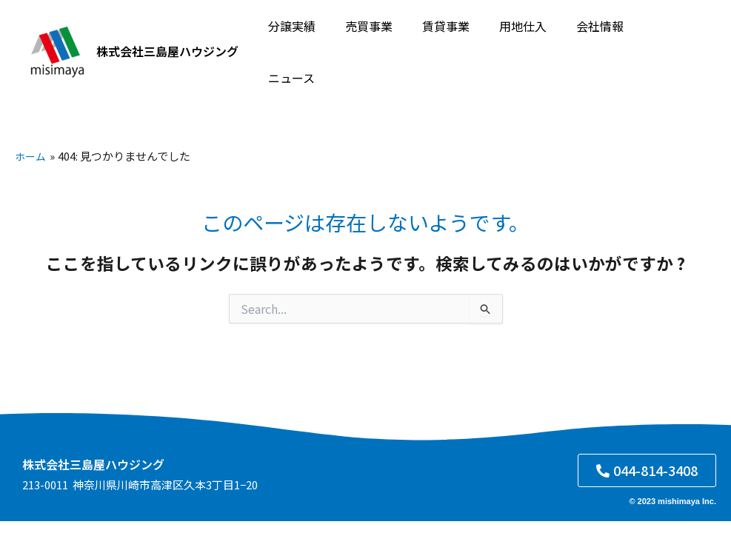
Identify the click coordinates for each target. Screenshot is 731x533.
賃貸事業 (453, 38)
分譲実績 (311, 38)
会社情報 (595, 38)
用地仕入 (524, 38)
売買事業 (382, 38)
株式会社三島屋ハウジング (167, 37)
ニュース (666, 38)
